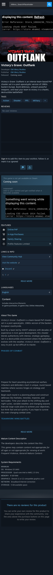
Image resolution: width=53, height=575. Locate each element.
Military (36, 102)
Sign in (4, 160)
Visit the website (11, 266)
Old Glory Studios (18, 71)
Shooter (17, 102)
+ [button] (45, 102)
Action (6, 102)
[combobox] (28, 4)
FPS (26, 102)
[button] (26, 112)
